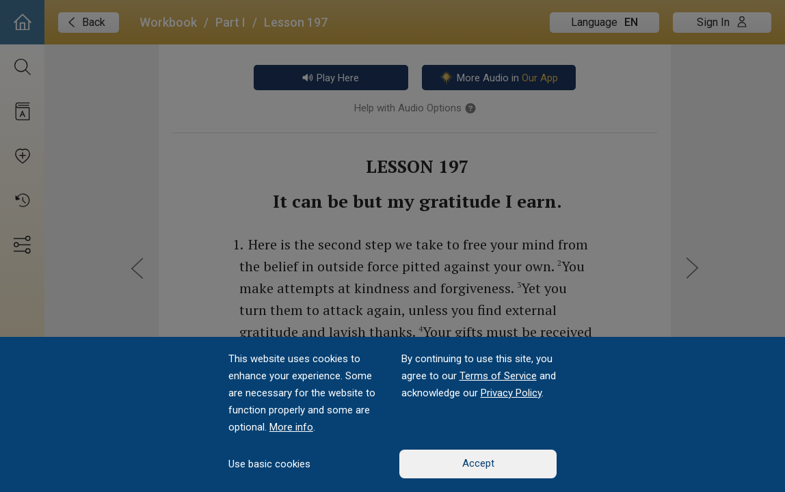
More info (291, 427)
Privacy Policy (511, 393)
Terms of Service (498, 376)
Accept (478, 463)
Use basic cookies (269, 464)
